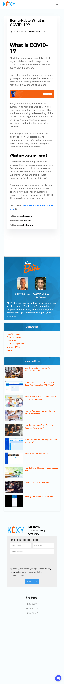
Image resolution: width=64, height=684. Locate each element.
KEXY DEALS (32, 614)
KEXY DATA (31, 605)
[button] (57, 4)
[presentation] (25, 559)
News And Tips (37, 31)
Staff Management (15, 343)
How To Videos (13, 334)
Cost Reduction (14, 337)
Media (9, 350)
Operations (12, 340)
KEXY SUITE (32, 610)
